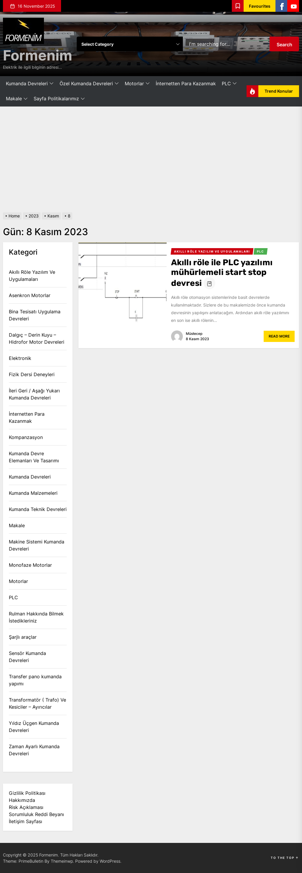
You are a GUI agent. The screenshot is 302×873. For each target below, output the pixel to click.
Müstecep (194, 333)
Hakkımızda (22, 800)
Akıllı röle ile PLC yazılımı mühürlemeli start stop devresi (222, 273)
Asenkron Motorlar (29, 295)
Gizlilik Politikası (27, 793)
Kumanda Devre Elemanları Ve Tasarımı (34, 457)
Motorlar (137, 84)
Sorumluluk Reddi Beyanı (36, 814)
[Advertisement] (151, 159)
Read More (279, 336)
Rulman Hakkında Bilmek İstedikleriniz (36, 617)
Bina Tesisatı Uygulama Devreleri (34, 315)
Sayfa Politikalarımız (59, 99)
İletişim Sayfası (25, 821)
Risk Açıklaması (26, 807)
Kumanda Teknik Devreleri (38, 509)
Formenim (37, 55)
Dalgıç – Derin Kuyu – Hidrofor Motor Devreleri (36, 338)
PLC (229, 84)
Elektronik (20, 358)
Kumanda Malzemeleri (33, 493)
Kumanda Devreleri (30, 84)
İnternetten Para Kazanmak (186, 83)
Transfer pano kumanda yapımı (35, 680)
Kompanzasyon (26, 437)
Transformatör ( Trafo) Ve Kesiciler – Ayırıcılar (37, 703)
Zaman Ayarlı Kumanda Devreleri (34, 749)
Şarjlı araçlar (23, 637)
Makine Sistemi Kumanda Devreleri (36, 545)
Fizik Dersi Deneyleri (32, 374)
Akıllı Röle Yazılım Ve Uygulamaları (32, 275)
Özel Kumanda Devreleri (89, 84)
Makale (17, 99)
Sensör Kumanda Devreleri (27, 656)
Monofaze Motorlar (30, 565)
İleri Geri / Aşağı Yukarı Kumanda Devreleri (34, 394)
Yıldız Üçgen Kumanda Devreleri (34, 726)
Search (284, 45)
